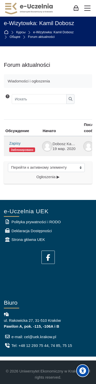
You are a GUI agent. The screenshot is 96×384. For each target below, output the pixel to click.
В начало (7, 32)
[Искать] (39, 99)
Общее (15, 37)
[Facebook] (48, 257)
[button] (7, 99)
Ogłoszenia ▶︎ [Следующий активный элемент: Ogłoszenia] (48, 177)
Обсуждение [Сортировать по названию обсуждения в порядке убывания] (17, 131)
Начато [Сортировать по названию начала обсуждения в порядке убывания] (49, 131)
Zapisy (14, 143)
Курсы (20, 32)
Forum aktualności (41, 37)
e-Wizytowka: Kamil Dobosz (39, 23)
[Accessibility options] (82, 370)
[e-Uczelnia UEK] (29, 8)
